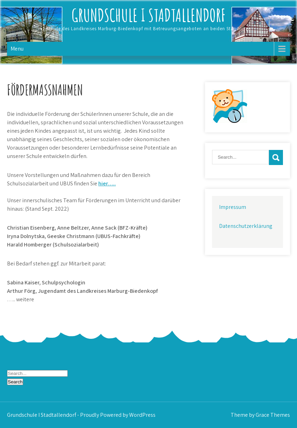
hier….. (107, 183)
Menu (17, 48)
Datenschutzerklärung (245, 226)
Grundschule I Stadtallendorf (149, 15)
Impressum (232, 207)
